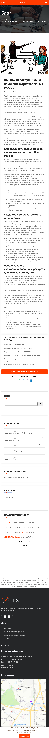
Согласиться (24, 736)
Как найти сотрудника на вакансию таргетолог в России (24, 445)
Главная (4, 19)
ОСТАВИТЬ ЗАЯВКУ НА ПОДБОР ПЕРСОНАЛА (24, 371)
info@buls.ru (24, 545)
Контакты (7, 645)
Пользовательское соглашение (14, 635)
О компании (8, 628)
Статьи (6, 502)
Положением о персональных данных (29, 731)
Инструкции (8, 498)
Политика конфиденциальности (15, 632)
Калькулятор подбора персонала (15, 642)
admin (6, 92)
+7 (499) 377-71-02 (24, 2)
